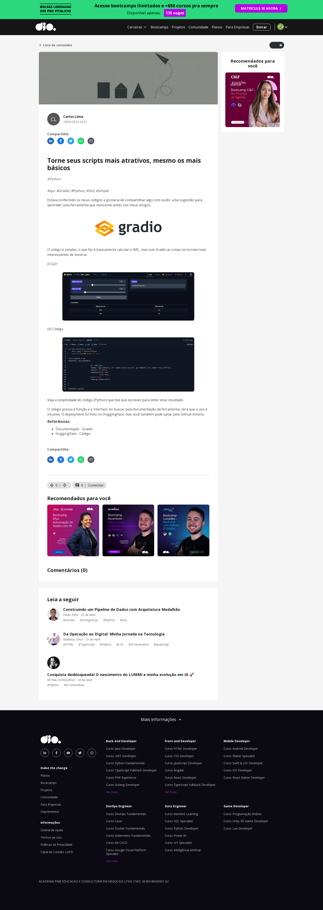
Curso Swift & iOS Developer (243, 763)
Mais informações (161, 719)
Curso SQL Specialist (179, 821)
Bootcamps (159, 27)
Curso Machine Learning (181, 814)
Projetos (178, 27)
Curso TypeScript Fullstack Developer (131, 770)
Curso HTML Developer (181, 749)
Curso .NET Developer (121, 756)
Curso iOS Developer (238, 770)
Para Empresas (237, 27)
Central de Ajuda (52, 830)
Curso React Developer (180, 778)
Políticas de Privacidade (56, 845)
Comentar (96, 485)
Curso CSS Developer (179, 756)
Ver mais (112, 792)
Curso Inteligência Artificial (183, 850)
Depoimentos (50, 812)
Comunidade (198, 27)
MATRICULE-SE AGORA (261, 8)
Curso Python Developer (181, 828)
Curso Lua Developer (238, 828)
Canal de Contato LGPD (57, 852)
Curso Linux (114, 821)
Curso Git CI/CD (116, 843)
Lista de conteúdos (55, 45)
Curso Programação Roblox (242, 814)
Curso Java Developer (120, 749)
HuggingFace (66, 433)
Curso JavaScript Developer (183, 763)
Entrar (261, 27)
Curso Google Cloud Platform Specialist (126, 852)
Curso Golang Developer (122, 785)
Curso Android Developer (241, 749)
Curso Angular (174, 770)
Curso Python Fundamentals (125, 763)
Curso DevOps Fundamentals (126, 814)
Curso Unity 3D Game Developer (246, 821)
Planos (217, 27)
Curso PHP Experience (121, 778)
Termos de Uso (51, 837)
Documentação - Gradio (74, 429)
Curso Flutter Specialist (239, 756)
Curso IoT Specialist (178, 843)
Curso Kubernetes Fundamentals (128, 836)
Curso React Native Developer (244, 778)
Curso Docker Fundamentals (125, 828)
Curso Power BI (175, 836)
